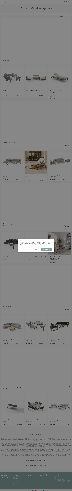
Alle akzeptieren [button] (46, 249)
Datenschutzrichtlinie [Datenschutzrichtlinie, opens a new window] (32, 246)
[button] (23, 249)
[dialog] (36, 245)
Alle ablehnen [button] (37, 249)
